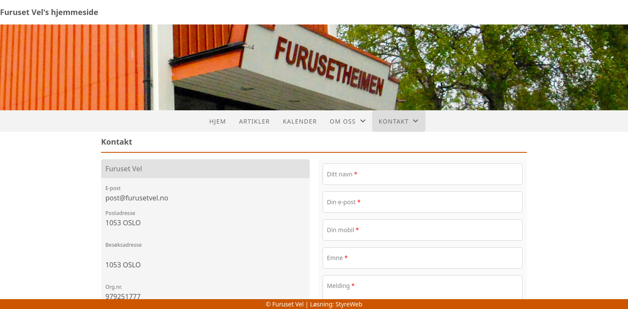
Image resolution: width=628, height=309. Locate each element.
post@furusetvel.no (136, 198)
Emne (337, 258)
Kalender (300, 121)
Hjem (217, 121)
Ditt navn (342, 174)
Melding (341, 286)
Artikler (254, 121)
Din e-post (344, 202)
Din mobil (343, 230)
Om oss (348, 121)
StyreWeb (348, 304)
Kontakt (399, 121)
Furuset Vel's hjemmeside (49, 12)
